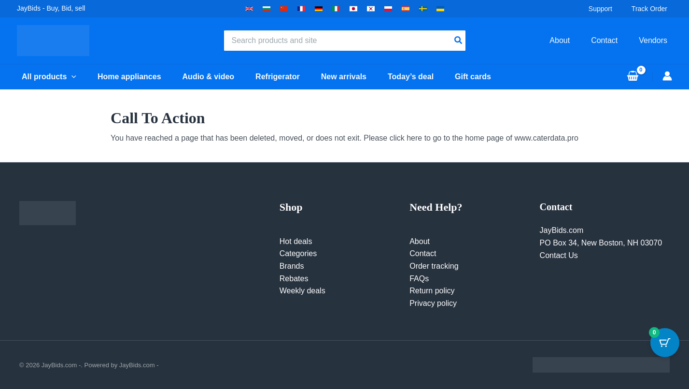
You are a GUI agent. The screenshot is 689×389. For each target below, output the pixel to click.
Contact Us (559, 255)
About (419, 241)
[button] (249, 9)
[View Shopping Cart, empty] (632, 76)
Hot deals (296, 241)
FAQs (419, 278)
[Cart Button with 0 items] (664, 342)
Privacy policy (433, 303)
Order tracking (433, 266)
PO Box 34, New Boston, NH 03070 (601, 243)
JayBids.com (562, 230)
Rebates (294, 278)
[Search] (458, 40)
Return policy (431, 291)
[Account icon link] (667, 76)
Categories (298, 253)
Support (605, 9)
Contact (422, 253)
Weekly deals (302, 291)
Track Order (654, 9)
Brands (292, 266)
